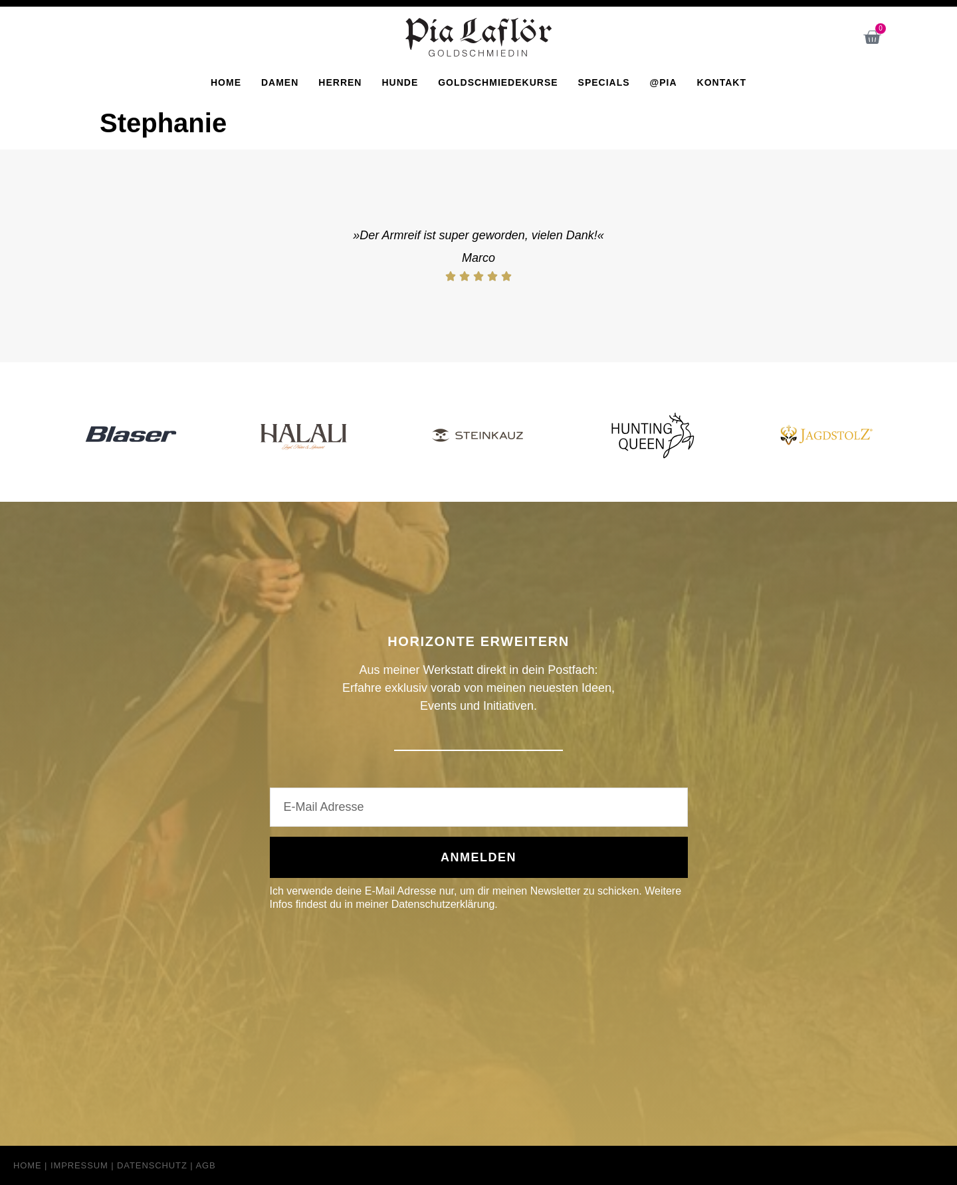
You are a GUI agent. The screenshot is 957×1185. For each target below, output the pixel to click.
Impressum (79, 1165)
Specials (604, 82)
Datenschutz (152, 1165)
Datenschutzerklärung (443, 904)
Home (226, 82)
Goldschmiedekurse (498, 82)
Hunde (399, 82)
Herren (340, 82)
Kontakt (721, 82)
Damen (279, 82)
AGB (205, 1165)
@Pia (663, 82)
